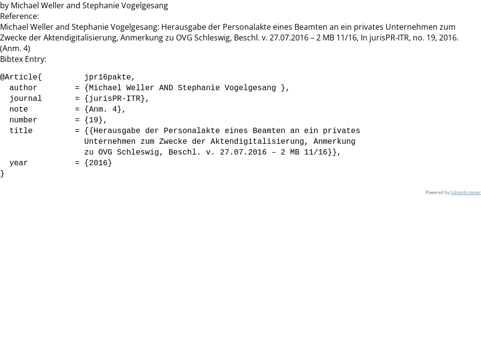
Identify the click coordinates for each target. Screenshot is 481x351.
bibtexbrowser (466, 192)
